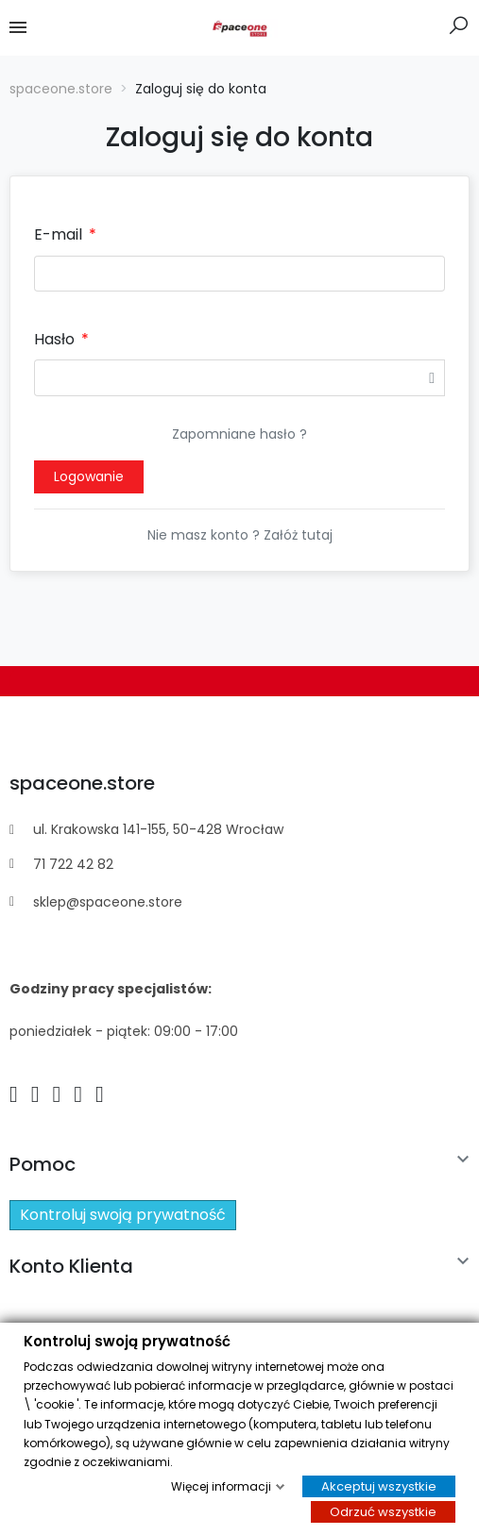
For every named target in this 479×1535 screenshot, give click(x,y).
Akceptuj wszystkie (378, 1486)
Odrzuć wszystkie (383, 1512)
